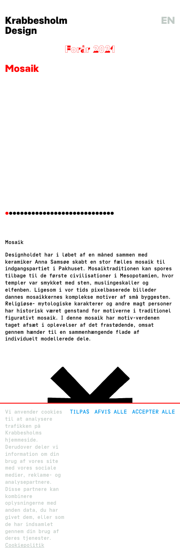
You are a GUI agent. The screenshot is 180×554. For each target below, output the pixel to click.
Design (21, 30)
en (168, 20)
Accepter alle (153, 412)
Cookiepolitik (24, 545)
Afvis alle (110, 412)
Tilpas (79, 412)
